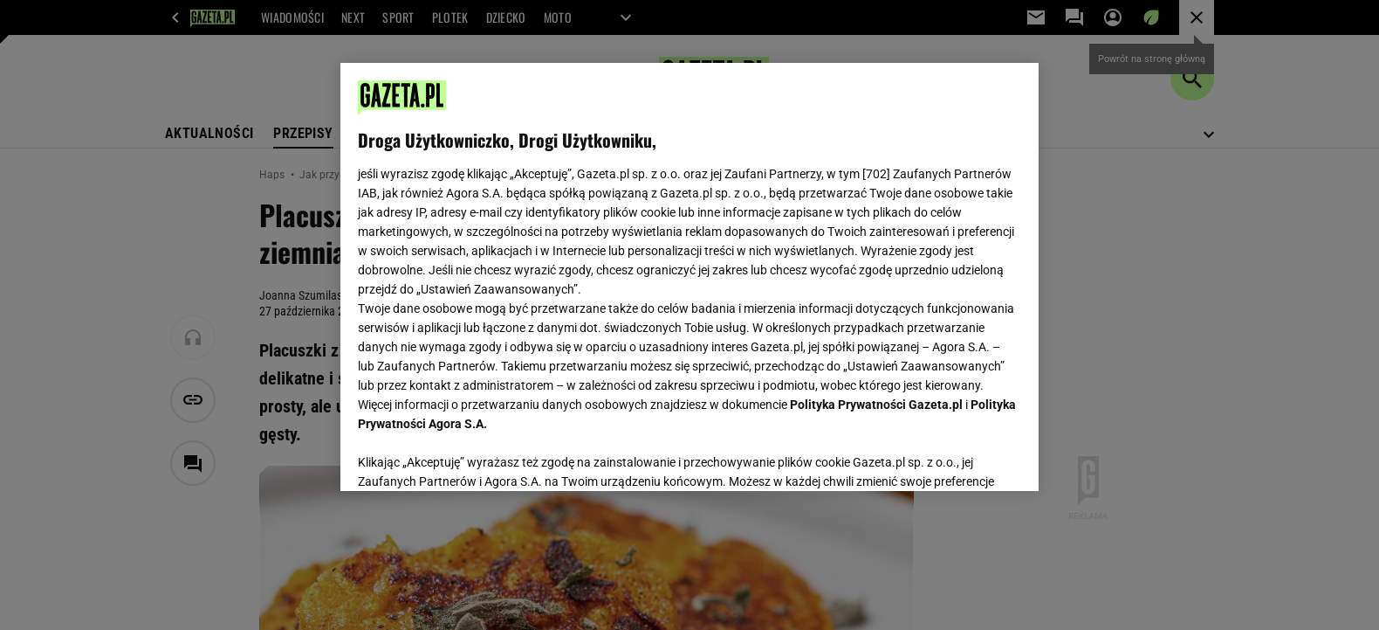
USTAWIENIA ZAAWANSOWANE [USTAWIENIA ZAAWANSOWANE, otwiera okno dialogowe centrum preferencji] (472, 456)
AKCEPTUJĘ (962, 457)
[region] (689, 277)
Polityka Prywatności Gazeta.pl (876, 405)
